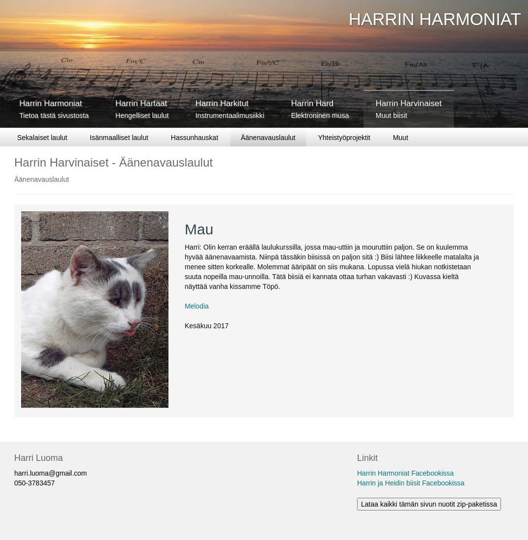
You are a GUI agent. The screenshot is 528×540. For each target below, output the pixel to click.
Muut (400, 138)
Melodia (197, 306)
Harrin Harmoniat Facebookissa (405, 473)
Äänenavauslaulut (268, 138)
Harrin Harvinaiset (409, 109)
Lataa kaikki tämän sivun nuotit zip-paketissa (429, 504)
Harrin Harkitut (229, 109)
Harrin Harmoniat (53, 109)
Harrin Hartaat (142, 109)
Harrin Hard (320, 109)
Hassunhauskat (195, 138)
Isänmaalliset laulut (119, 138)
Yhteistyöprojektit (344, 138)
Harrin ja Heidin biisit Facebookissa (411, 483)
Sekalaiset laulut (42, 138)
